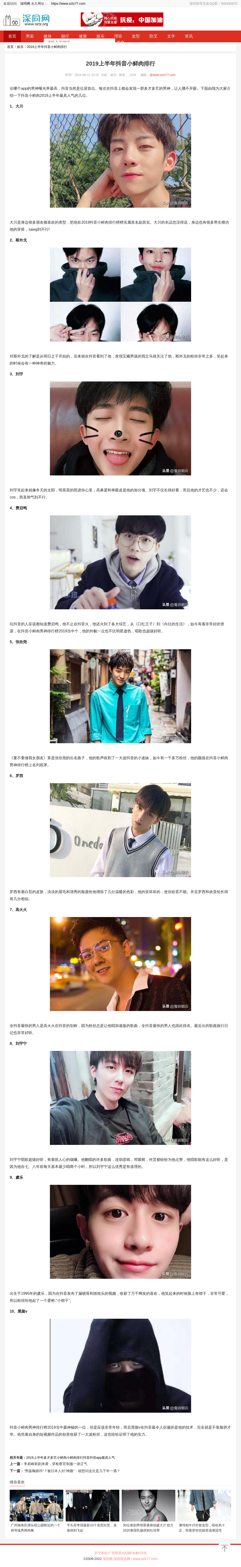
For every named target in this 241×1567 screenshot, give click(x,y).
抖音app (96, 1457)
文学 (171, 36)
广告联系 (115, 1553)
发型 (136, 36)
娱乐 (20, 47)
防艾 (153, 36)
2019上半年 (34, 1457)
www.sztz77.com (145, 1559)
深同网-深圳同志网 (117, 1559)
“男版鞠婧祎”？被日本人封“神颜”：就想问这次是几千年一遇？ (72, 1471)
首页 (10, 47)
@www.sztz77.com (163, 75)
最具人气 (108, 1457)
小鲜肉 (62, 1457)
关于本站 (101, 1553)
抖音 (86, 1457)
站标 (136, 1553)
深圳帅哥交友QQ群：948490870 (213, 3)
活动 (143, 1553)
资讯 (189, 36)
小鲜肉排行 (75, 1457)
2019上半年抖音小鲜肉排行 (47, 47)
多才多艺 (50, 1457)
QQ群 (127, 1553)
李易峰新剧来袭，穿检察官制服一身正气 (55, 1464)
